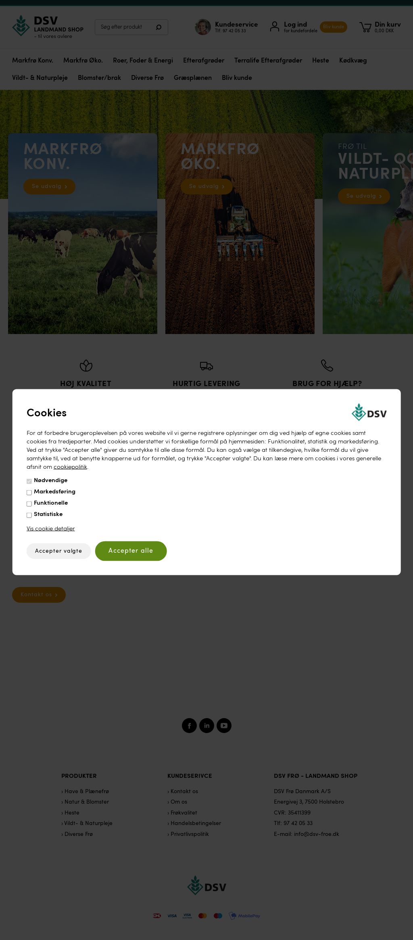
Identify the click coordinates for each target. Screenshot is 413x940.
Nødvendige (50, 481)
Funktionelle (51, 503)
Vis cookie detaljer (51, 529)
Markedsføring (54, 492)
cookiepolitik (70, 467)
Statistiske (48, 515)
